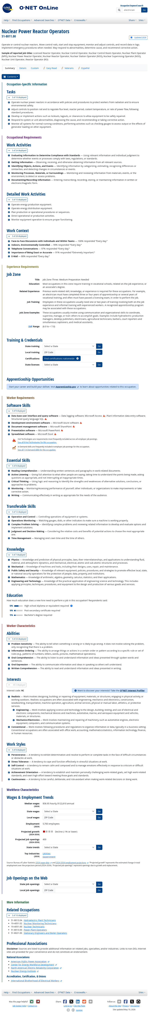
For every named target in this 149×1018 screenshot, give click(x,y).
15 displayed (18, 199)
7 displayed (17, 554)
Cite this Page (79, 1006)
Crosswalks (79, 20)
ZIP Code (48, 352)
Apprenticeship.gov (66, 386)
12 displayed (18, 512)
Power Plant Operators (35, 929)
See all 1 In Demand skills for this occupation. (37, 450)
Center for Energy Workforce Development (32, 964)
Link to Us (68, 1006)
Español (83, 68)
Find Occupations (21, 20)
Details (22, 68)
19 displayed (18, 97)
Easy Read (50, 68)
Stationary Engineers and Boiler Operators (45, 933)
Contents (9, 76)
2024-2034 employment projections (71, 862)
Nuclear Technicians (34, 926)
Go (144, 10)
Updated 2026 (138, 37)
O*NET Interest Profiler (132, 690)
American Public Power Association (29, 961)
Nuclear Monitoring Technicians (40, 923)
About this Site (115, 1006)
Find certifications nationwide (61, 358)
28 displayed (18, 236)
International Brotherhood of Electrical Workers (35, 980)
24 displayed (18, 150)
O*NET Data (64, 20)
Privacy (126, 1006)
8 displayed (17, 465)
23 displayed (18, 638)
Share (132, 20)
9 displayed (17, 410)
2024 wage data (42, 862)
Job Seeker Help (19, 1006)
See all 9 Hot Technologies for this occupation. (37, 442)
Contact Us (32, 1006)
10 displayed (18, 915)
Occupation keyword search (131, 5)
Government (49, 856)
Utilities (46, 853)
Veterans (67, 68)
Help (6, 20)
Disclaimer (135, 1006)
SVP (30, 326)
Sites (141, 20)
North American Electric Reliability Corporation (35, 967)
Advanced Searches (44, 20)
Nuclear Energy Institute (23, 971)
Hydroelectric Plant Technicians (40, 920)
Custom (35, 68)
